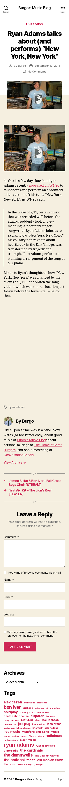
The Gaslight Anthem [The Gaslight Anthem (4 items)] (46, 755)
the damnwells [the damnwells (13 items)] (18, 754)
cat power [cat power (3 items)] (39, 708)
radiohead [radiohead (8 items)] (53, 736)
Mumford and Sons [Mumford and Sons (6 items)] (35, 732)
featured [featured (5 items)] (27, 720)
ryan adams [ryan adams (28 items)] (19, 744)
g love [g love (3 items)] (37, 720)
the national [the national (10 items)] (14, 759)
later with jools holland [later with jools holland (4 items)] (45, 728)
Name (9, 579)
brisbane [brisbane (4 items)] (28, 708)
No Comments (37, 71)
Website (9, 614)
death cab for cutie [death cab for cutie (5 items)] (16, 716)
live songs (34, 24)
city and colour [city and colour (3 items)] (53, 708)
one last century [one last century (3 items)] (11, 736)
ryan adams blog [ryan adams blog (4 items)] (45, 745)
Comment (11, 537)
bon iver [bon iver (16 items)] (12, 707)
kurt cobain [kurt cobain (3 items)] (9, 728)
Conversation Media (19, 455)
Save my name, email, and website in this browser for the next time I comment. (32, 634)
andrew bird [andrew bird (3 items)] (29, 703)
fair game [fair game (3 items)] (50, 716)
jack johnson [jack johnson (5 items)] (50, 720)
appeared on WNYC (44, 185)
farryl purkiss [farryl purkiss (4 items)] (11, 720)
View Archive (15, 462)
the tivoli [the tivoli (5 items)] (9, 764)
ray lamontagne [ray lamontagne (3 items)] (11, 740)
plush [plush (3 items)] (41, 736)
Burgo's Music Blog (34, 8)
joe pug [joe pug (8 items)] (24, 724)
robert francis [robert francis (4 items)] (28, 740)
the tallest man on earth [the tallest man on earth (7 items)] (44, 760)
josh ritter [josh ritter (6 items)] (54, 724)
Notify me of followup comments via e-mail (34, 572)
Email (8, 597)
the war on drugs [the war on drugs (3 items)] (25, 764)
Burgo (22, 65)
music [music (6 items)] (55, 732)
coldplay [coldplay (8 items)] (11, 712)
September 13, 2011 (47, 65)
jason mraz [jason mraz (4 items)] (10, 724)
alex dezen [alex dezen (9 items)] (13, 702)
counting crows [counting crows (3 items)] (27, 712)
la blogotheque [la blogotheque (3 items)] (23, 728)
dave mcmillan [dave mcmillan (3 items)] (43, 712)
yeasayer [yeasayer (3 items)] (38, 764)
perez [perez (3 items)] (24, 736)
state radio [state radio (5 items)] (11, 750)
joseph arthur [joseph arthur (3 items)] (38, 724)
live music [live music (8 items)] (12, 732)
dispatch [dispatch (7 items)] (37, 716)
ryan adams (16, 407)
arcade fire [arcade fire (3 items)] (42, 703)
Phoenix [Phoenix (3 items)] (32, 736)
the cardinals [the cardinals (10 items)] (31, 750)
